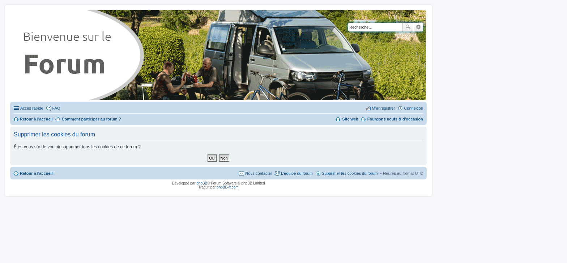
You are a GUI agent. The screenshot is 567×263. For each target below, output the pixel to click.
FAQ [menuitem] (56, 108)
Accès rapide (31, 108)
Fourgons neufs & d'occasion (395, 119)
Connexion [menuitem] (413, 108)
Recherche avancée (418, 27)
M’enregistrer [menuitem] (383, 108)
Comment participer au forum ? (91, 119)
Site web (350, 119)
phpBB (201, 183)
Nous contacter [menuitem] (258, 173)
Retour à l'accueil (36, 173)
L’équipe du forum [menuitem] (296, 173)
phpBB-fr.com (228, 187)
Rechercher (407, 27)
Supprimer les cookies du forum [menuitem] (350, 173)
